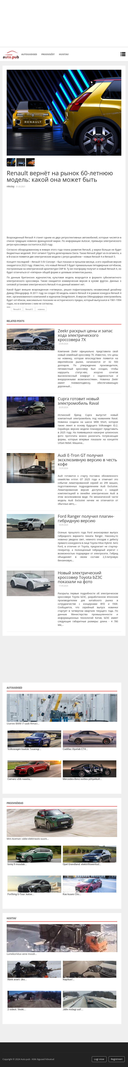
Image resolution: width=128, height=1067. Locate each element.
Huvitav (63, 54)
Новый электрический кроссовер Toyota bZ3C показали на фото (80, 577)
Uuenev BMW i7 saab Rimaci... (23, 723)
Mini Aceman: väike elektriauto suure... (28, 838)
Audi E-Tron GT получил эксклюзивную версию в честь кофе (87, 459)
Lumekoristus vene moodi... (22, 953)
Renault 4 (17, 309)
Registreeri (116, 1059)
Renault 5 (29, 309)
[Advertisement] (64, 23)
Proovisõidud (15, 803)
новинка (41, 309)
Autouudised (29, 54)
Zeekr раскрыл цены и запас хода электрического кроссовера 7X (85, 335)
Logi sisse (99, 1059)
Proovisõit (48, 54)
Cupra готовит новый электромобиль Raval (78, 401)
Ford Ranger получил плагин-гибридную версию (86, 518)
